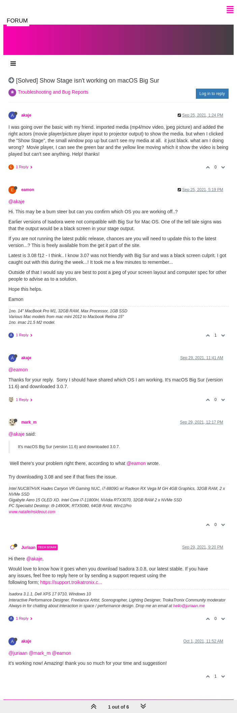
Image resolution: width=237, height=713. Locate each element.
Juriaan (28, 547)
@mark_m (40, 653)
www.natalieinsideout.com (32, 511)
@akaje (16, 201)
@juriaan (17, 653)
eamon (27, 189)
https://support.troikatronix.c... (71, 582)
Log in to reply (212, 93)
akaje (26, 115)
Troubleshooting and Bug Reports (53, 92)
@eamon (18, 369)
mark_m (29, 422)
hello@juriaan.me (189, 605)
